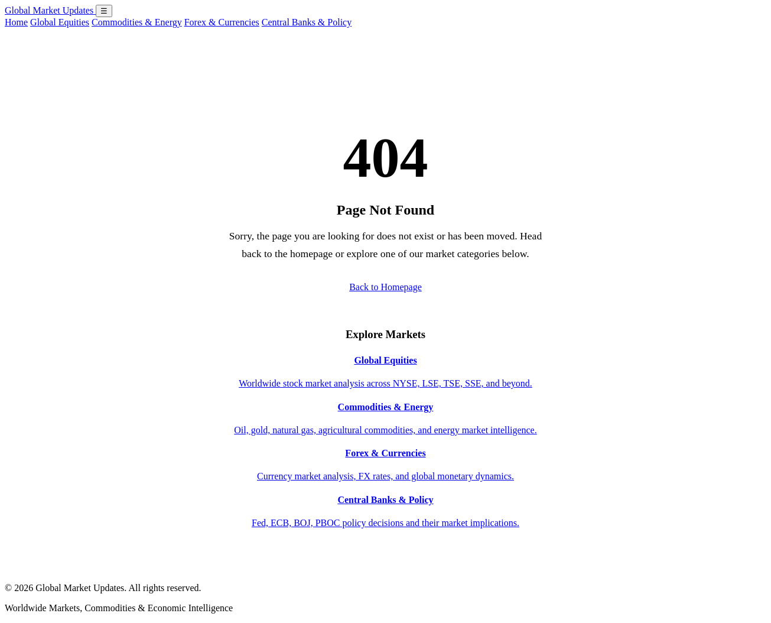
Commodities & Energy (137, 22)
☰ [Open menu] (104, 11)
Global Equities (59, 22)
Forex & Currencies (221, 22)
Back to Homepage (385, 287)
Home (16, 22)
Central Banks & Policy (307, 22)
